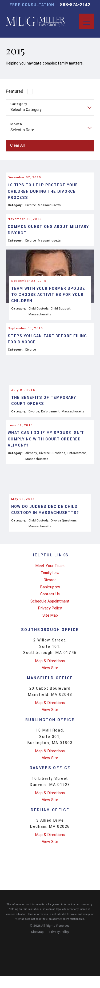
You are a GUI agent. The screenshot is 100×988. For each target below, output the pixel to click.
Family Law (50, 616)
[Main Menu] (86, 21)
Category (18, 104)
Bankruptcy (50, 630)
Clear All (17, 145)
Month (16, 124)
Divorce (50, 623)
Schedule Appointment (50, 645)
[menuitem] (50, 609)
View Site (50, 711)
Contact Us (50, 637)
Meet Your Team (50, 609)
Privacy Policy (50, 651)
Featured (14, 91)
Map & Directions (50, 704)
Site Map (50, 659)
